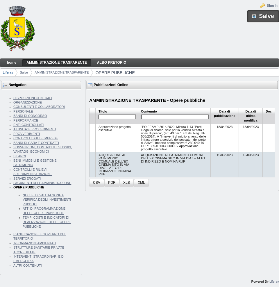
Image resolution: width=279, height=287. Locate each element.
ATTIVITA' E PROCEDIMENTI (34, 129)
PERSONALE (23, 111)
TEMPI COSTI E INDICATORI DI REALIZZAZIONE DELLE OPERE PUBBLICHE (47, 222)
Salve (24, 72)
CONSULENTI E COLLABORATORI (39, 106)
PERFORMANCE (25, 120)
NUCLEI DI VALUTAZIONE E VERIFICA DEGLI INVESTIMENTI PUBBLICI (47, 199)
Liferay (8, 72)
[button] (96, 183)
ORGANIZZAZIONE (27, 102)
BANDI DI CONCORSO (30, 115)
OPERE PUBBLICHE (115, 72)
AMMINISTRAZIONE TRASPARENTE (62, 72)
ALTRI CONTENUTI (27, 265)
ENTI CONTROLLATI (28, 124)
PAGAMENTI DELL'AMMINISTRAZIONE (42, 183)
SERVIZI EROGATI (27, 178)
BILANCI (19, 156)
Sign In (272, 5)
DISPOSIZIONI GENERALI (32, 98)
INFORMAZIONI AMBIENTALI (34, 243)
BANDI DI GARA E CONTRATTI (36, 143)
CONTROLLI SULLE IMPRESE (35, 138)
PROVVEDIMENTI (26, 134)
